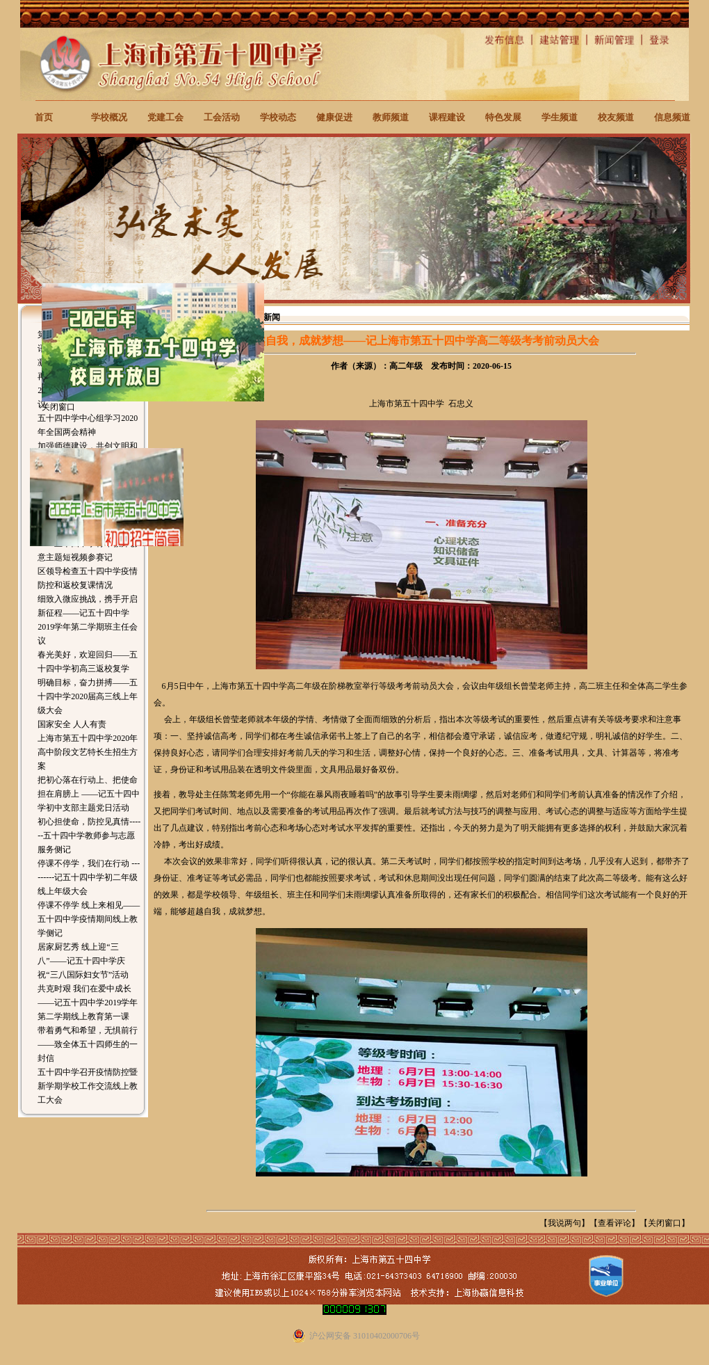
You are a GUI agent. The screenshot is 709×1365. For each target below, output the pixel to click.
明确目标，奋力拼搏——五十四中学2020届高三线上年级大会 (88, 696)
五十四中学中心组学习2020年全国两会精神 (88, 425)
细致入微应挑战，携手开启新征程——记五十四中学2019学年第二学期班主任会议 (88, 620)
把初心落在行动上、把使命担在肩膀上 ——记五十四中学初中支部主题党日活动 (89, 794)
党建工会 (165, 117)
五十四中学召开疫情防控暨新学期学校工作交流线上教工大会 (88, 1086)
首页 (44, 117)
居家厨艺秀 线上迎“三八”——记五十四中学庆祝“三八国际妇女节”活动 (83, 961)
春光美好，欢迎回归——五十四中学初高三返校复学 (88, 661)
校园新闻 (263, 317)
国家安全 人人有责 (72, 724)
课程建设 (447, 117)
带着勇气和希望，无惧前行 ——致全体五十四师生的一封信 (88, 1044)
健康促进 (334, 117)
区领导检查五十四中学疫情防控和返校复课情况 (88, 578)
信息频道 (672, 117)
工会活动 (222, 117)
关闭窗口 (664, 1223)
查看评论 (614, 1223)
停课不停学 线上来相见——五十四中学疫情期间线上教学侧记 (89, 919)
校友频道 (616, 117)
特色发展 (503, 117)
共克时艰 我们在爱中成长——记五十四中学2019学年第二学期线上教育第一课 (88, 1002)
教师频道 (391, 117)
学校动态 (278, 117)
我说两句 (564, 1223)
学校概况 (109, 117)
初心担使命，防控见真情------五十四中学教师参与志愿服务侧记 (89, 835)
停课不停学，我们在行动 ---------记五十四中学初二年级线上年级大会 (89, 877)
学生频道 (559, 117)
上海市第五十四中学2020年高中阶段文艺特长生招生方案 (88, 752)
